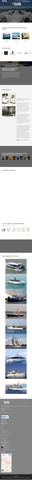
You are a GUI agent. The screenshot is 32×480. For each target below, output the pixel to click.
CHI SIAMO (3, 424)
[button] (1, 53)
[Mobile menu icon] (1, 3)
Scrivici (2, 411)
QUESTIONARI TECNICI (4, 431)
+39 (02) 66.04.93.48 (18, 0)
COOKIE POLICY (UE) (4, 442)
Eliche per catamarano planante (23, 234)
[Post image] (2, 447)
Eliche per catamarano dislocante (28, 234)
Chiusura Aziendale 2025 (7, 447)
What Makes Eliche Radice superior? (9, 449)
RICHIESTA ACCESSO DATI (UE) (6, 443)
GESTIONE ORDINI (4, 440)
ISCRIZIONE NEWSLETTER (5, 435)
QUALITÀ (2, 426)
